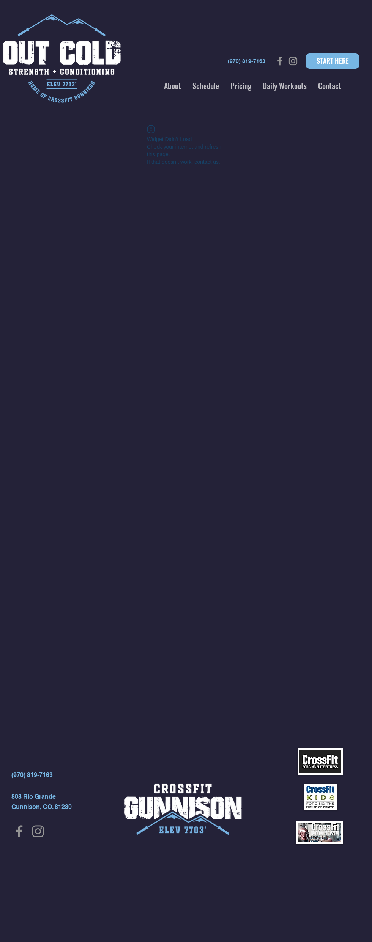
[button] (172, 85)
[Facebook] (19, 831)
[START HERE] (332, 61)
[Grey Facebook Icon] (279, 61)
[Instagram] (38, 831)
